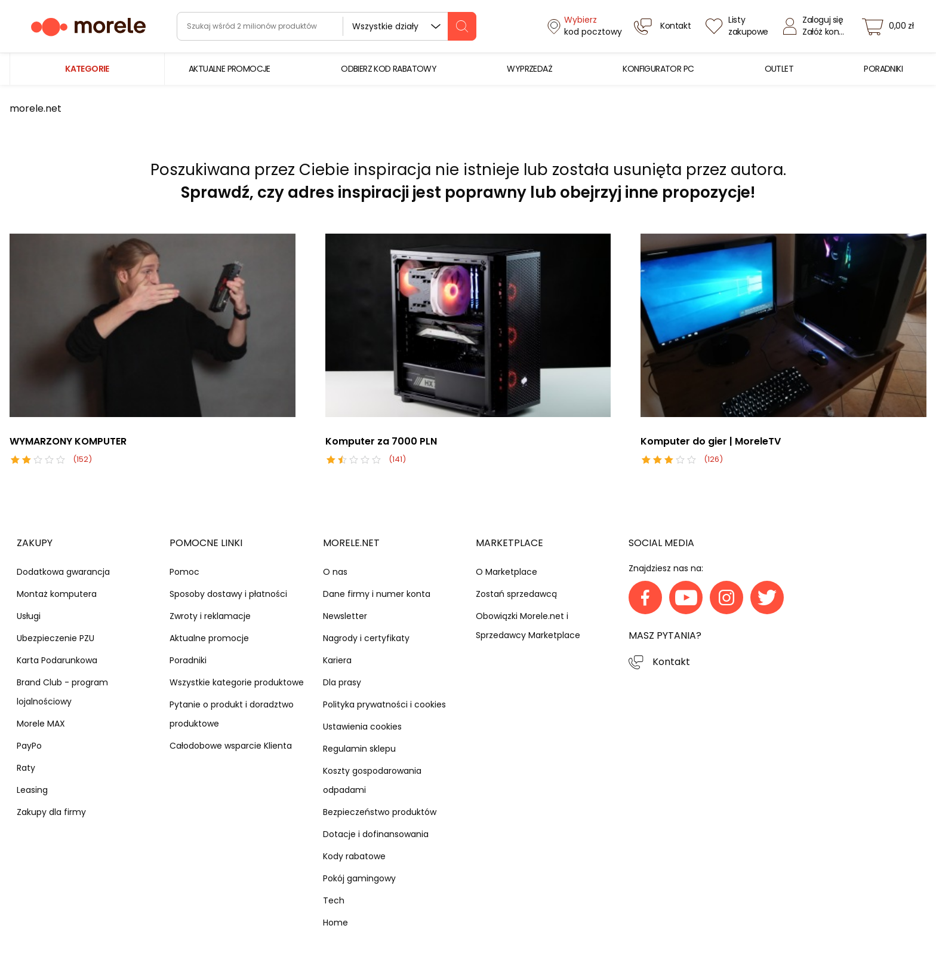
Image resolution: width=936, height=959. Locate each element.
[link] (229, 69)
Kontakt (671, 662)
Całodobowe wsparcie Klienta (231, 746)
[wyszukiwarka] (326, 26)
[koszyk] (891, 26)
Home (335, 923)
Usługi (29, 616)
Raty (26, 768)
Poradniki (188, 660)
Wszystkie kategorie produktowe (237, 682)
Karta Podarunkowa (57, 660)
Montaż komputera (57, 594)
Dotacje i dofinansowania (376, 834)
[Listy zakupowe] (738, 26)
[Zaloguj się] (816, 26)
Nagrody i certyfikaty (366, 638)
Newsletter (345, 616)
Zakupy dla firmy (51, 812)
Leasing (32, 790)
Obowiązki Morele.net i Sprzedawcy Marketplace (528, 625)
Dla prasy (342, 682)
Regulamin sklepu (359, 749)
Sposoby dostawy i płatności (228, 594)
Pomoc (184, 572)
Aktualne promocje (209, 638)
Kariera (337, 660)
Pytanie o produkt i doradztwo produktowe (232, 714)
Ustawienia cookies (362, 727)
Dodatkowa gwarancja (63, 572)
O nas (335, 572)
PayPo (29, 746)
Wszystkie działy (385, 26)
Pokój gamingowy (359, 878)
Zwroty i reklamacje (210, 616)
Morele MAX (41, 724)
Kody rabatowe (354, 856)
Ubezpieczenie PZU (55, 638)
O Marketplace (506, 572)
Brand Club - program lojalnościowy (62, 691)
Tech (333, 900)
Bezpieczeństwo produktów (379, 812)
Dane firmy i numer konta (376, 594)
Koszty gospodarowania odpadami (372, 780)
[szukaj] (462, 26)
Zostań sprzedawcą (516, 594)
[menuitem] (229, 69)
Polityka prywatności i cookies (384, 704)
